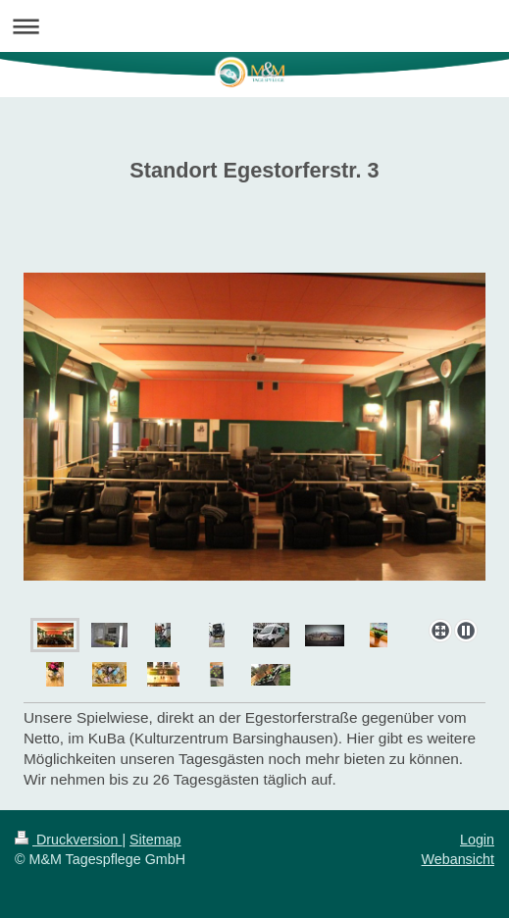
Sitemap (154, 839)
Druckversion (68, 839)
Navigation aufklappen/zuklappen (254, 26)
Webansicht (458, 859)
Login (477, 839)
